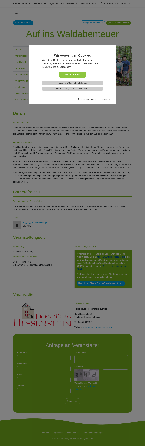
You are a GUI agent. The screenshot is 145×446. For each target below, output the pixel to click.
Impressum (105, 99)
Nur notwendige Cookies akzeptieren (72, 89)
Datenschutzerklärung (87, 99)
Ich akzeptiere (72, 74)
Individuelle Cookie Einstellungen (73, 83)
